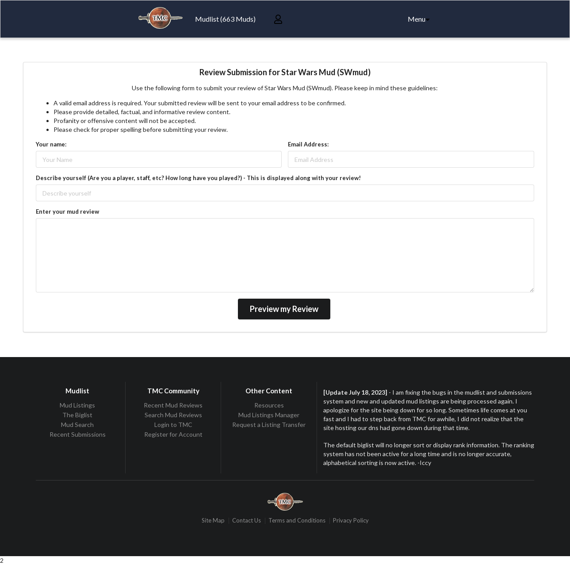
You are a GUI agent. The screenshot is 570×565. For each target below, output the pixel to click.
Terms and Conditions (296, 520)
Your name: (51, 144)
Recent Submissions (78, 434)
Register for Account (173, 434)
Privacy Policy (351, 520)
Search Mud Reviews (173, 415)
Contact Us (246, 520)
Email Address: (308, 144)
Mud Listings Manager (268, 415)
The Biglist (77, 415)
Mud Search (77, 424)
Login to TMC (173, 424)
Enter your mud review (67, 211)
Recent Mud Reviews (173, 405)
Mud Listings (77, 405)
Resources (269, 405)
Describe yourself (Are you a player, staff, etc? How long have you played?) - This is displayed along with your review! (198, 177)
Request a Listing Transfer (269, 424)
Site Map (213, 520)
